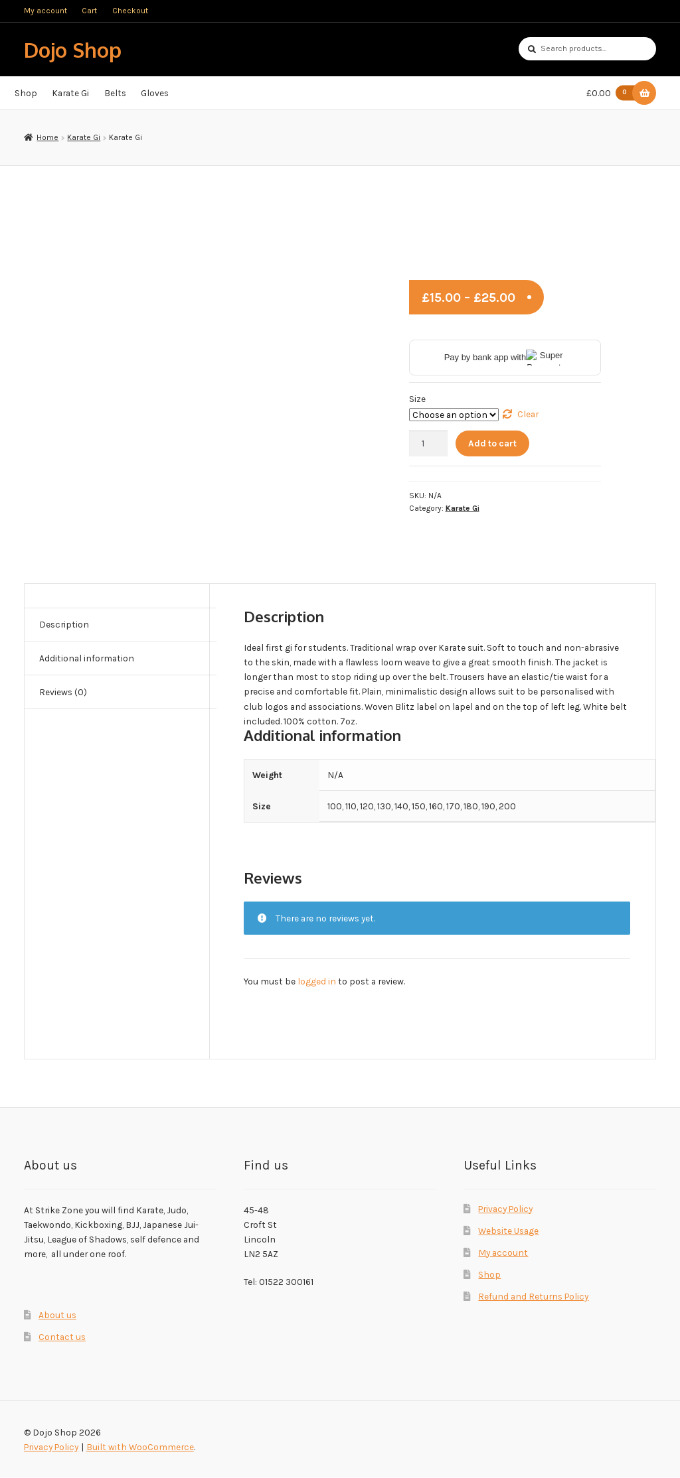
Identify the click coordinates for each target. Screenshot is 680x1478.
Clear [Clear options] (528, 414)
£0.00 (613, 93)
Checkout (130, 10)
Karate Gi (70, 93)
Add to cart (492, 443)
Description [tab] (64, 624)
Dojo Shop (73, 49)
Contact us (62, 1336)
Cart (89, 10)
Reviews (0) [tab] (63, 692)
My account (45, 10)
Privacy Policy (505, 1208)
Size (417, 398)
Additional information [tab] (86, 658)
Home (47, 137)
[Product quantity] (428, 443)
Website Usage (508, 1230)
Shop (26, 93)
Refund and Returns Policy (533, 1296)
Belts (115, 93)
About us (57, 1315)
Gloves (155, 93)
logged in (317, 981)
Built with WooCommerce (140, 1447)
